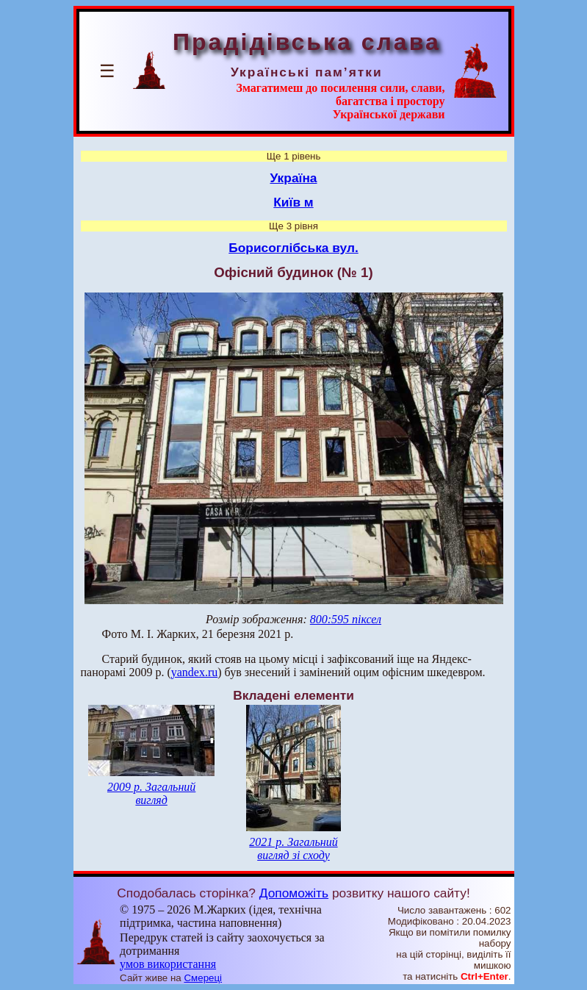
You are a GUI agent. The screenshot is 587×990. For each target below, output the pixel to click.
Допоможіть (293, 893)
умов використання (168, 964)
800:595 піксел (345, 619)
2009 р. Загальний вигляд (151, 793)
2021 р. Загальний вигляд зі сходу (293, 848)
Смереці (203, 977)
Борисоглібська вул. (293, 247)
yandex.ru (194, 672)
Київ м (293, 202)
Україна (293, 178)
